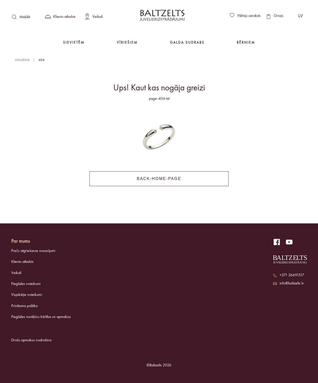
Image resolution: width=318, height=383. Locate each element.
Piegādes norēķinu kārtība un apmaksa (41, 317)
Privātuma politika (24, 306)
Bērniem (246, 43)
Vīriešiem (127, 43)
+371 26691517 (291, 275)
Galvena (22, 60)
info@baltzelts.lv (291, 283)
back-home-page (159, 178)
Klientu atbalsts (22, 262)
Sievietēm (73, 43)
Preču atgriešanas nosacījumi (33, 251)
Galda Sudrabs (187, 43)
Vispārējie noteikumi (26, 295)
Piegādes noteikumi (25, 284)
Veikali (16, 273)
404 (41, 60)
